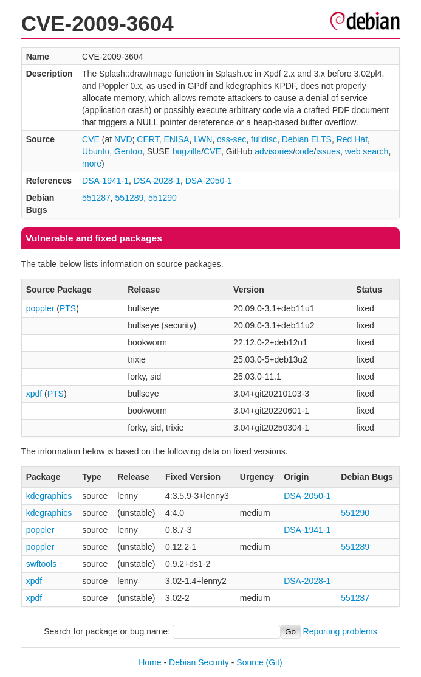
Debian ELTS (307, 139)
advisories (274, 151)
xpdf (34, 393)
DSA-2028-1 (157, 181)
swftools (41, 564)
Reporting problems (340, 631)
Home (150, 662)
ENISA (176, 139)
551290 (162, 198)
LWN (203, 139)
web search (367, 151)
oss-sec (231, 139)
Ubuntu (95, 151)
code (304, 151)
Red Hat (352, 139)
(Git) (274, 662)
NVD (123, 139)
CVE (91, 139)
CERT (148, 139)
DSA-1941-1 (105, 181)
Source (249, 662)
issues (328, 151)
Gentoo (128, 151)
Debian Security (199, 662)
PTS (68, 308)
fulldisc (264, 139)
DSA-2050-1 (208, 181)
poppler (40, 308)
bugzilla (187, 151)
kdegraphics (49, 496)
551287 (96, 198)
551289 (129, 198)
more (91, 163)
